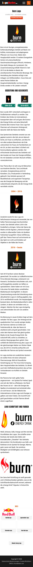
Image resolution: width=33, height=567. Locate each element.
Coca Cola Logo (24, 530)
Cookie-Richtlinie (25, 561)
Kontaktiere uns (19, 563)
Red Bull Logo (8, 518)
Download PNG (16, 17)
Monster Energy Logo (16, 543)
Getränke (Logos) (20, 14)
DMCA (11, 563)
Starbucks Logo (8, 530)
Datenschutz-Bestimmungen (10, 561)
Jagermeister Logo (24, 518)
